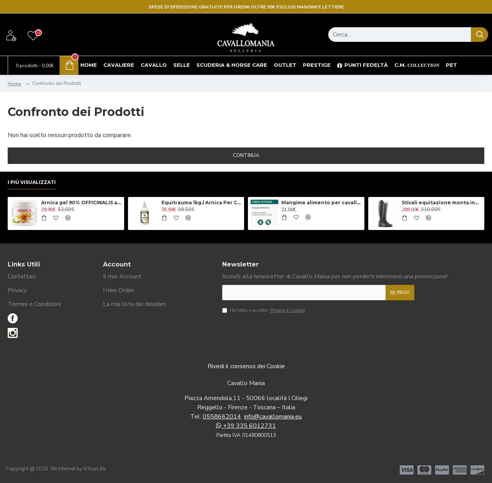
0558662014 (222, 416)
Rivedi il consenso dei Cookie (246, 366)
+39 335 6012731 (246, 426)
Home (14, 84)
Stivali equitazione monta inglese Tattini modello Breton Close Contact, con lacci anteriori (442, 202)
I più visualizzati (32, 182)
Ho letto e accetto (264, 310)
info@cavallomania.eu (273, 416)
